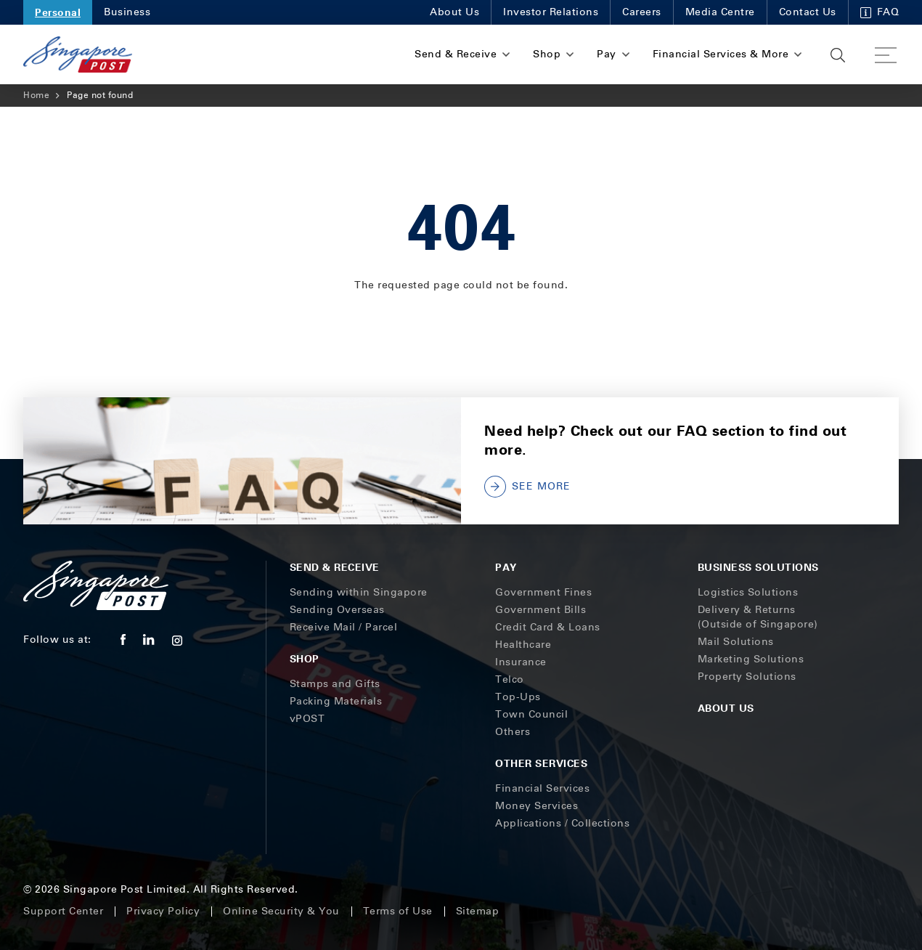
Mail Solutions (736, 642)
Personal (58, 12)
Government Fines (543, 592)
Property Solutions (747, 676)
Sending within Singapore (359, 592)
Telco (509, 679)
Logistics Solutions (748, 592)
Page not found (100, 95)
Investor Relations (550, 12)
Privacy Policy (163, 911)
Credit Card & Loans (547, 627)
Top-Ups (518, 697)
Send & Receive (335, 567)
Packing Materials (336, 701)
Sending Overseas (337, 610)
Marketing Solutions (751, 659)
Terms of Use (398, 911)
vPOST (307, 718)
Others (512, 732)
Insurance (521, 662)
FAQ (879, 12)
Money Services (536, 806)
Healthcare (523, 644)
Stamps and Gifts (335, 684)
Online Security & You (281, 911)
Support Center (63, 911)
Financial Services (542, 788)
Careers (641, 12)
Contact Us (807, 12)
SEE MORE (527, 487)
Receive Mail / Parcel (344, 627)
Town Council (531, 714)
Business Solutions (758, 567)
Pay (506, 567)
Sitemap (477, 911)
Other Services (541, 763)
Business (127, 12)
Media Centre (720, 12)
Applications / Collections (562, 823)
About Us (454, 12)
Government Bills (540, 610)
